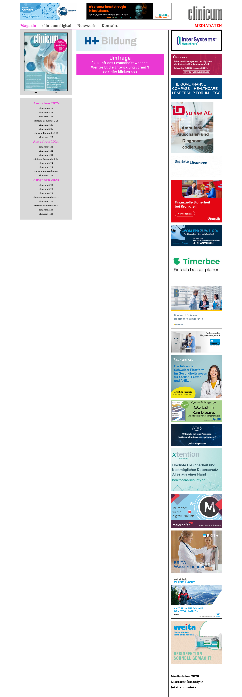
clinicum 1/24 (46, 175)
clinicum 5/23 (46, 189)
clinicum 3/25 (46, 125)
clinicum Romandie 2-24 (46, 159)
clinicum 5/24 (46, 151)
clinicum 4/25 (46, 117)
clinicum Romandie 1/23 (46, 205)
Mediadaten (208, 25)
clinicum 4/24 (46, 155)
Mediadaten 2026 (185, 676)
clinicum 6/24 (46, 147)
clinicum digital (56, 25)
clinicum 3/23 (46, 201)
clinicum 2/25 (46, 129)
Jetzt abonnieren (185, 687)
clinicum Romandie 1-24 (46, 171)
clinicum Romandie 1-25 (46, 133)
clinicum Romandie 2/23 (46, 197)
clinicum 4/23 (46, 193)
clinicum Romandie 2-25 (46, 121)
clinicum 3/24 (46, 163)
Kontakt (109, 25)
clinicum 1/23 (46, 214)
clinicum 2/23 (46, 210)
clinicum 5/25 (46, 112)
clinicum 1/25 (46, 137)
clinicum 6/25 (46, 108)
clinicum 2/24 (46, 167)
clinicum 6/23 (46, 185)
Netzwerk (86, 25)
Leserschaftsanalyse (187, 682)
